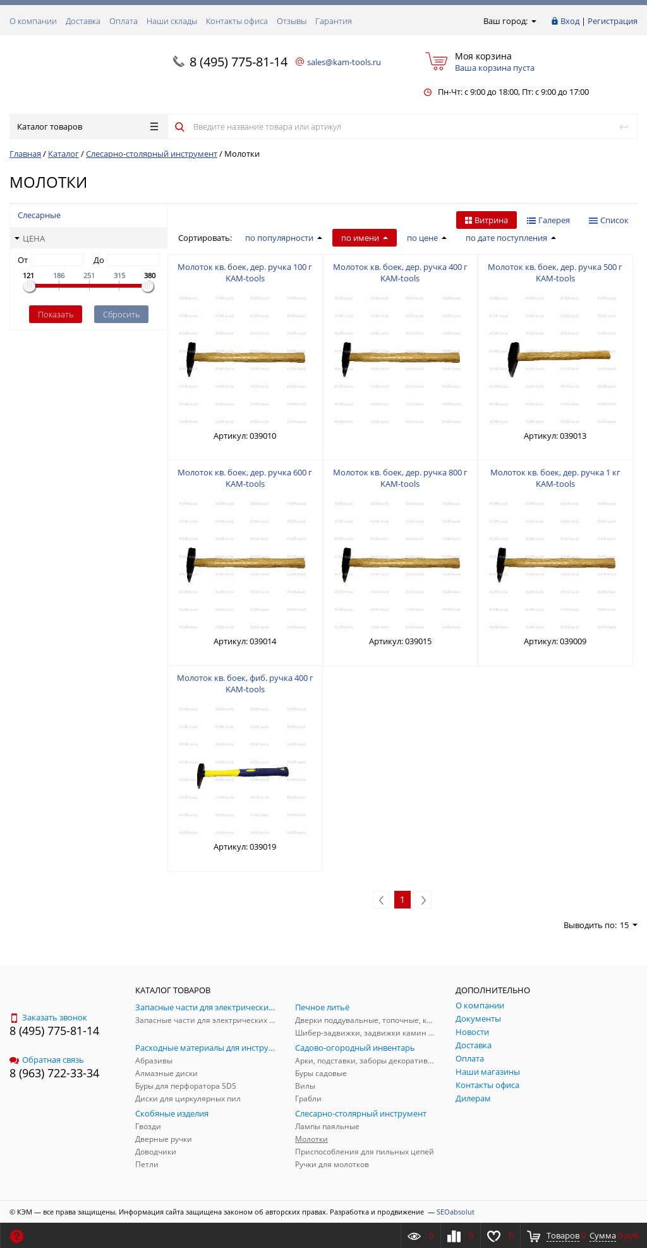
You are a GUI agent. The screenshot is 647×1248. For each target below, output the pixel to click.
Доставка (83, 21)
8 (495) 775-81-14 (238, 61)
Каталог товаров (87, 126)
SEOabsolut (456, 1211)
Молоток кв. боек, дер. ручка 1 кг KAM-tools (555, 478)
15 (629, 925)
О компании (33, 21)
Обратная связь (46, 1059)
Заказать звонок (48, 1017)
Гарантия (333, 21)
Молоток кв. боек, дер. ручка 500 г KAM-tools (555, 272)
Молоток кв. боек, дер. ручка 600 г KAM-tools (245, 478)
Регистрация (613, 21)
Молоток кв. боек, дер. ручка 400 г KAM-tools (400, 272)
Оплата (123, 21)
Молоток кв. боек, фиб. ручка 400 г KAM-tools (245, 683)
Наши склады (172, 21)
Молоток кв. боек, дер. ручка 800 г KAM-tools (400, 478)
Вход (569, 21)
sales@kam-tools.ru (344, 62)
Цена (30, 238)
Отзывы (291, 21)
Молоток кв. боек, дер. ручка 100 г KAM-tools (245, 272)
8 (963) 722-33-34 (54, 1072)
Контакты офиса (237, 21)
